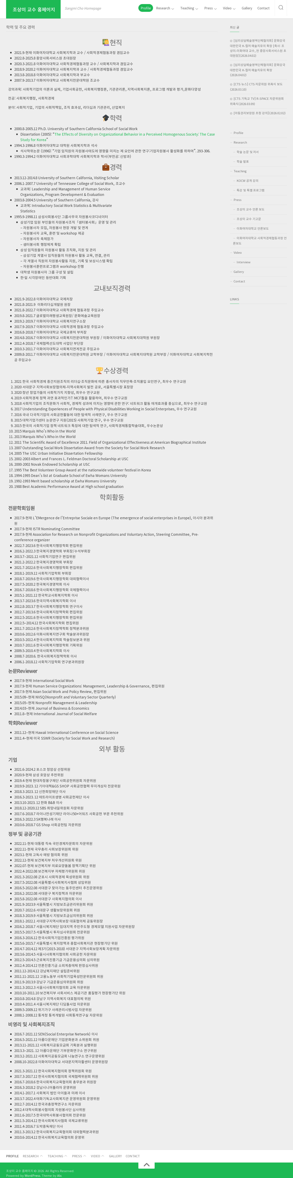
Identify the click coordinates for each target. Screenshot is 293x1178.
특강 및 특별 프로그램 (251, 188)
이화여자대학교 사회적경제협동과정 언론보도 (259, 237)
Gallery (249, 8)
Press (212, 8)
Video (230, 8)
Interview (242, 258)
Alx (51, 1169)
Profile (155, 8)
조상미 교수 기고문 (250, 216)
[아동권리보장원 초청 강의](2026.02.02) (260, 112)
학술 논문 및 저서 (248, 150)
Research (171, 8)
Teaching (193, 8)
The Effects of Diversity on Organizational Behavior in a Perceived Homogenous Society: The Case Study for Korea (131, 134)
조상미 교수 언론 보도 (251, 206)
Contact (264, 8)
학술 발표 (243, 159)
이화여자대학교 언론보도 (254, 225)
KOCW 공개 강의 (248, 178)
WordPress (28, 1169)
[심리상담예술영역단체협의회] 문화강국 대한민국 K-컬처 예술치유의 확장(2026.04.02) (257, 69)
